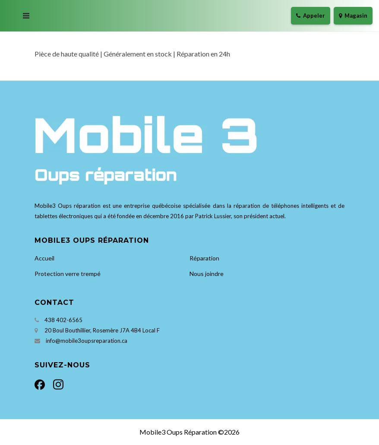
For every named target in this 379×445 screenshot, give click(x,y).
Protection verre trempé (68, 273)
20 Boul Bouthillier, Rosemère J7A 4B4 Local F (102, 330)
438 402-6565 (63, 320)
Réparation (204, 258)
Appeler (310, 15)
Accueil (44, 258)
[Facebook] (42, 383)
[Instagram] (56, 383)
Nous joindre (207, 273)
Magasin (353, 15)
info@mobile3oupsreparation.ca (86, 340)
